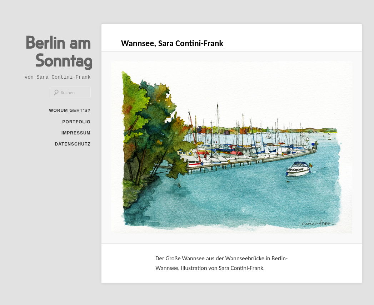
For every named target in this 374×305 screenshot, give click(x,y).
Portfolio (77, 121)
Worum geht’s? (69, 110)
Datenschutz (72, 144)
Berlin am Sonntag (58, 50)
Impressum (76, 133)
